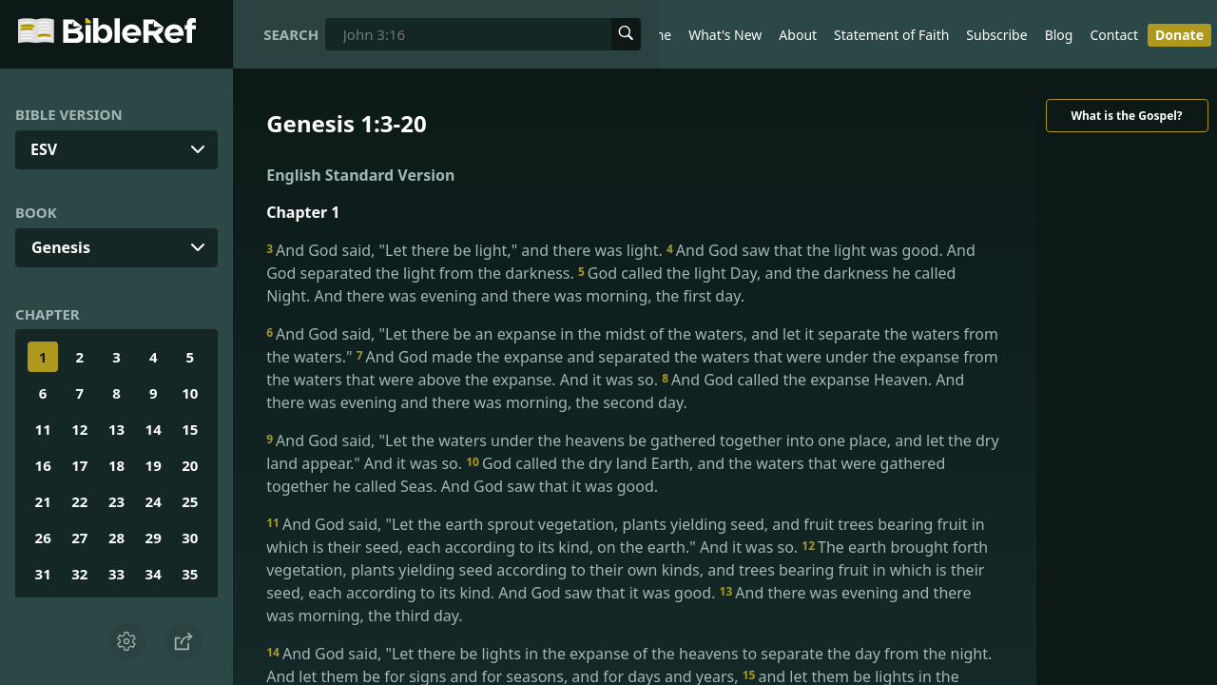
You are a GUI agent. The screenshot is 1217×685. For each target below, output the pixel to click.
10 (190, 392)
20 (190, 465)
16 (43, 465)
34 (153, 573)
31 (43, 573)
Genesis (60, 247)
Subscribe (996, 35)
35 (190, 573)
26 (43, 537)
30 (190, 537)
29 (153, 537)
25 (190, 501)
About (798, 35)
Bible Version (69, 114)
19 (153, 465)
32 (79, 573)
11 (43, 429)
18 (116, 465)
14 (153, 429)
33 (116, 573)
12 (79, 429)
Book (36, 212)
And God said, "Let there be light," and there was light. (466, 250)
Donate (1179, 35)
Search (291, 34)
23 (116, 501)
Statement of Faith (891, 35)
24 (153, 501)
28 (116, 537)
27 (79, 537)
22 (79, 501)
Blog (1059, 35)
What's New (725, 35)
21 (43, 501)
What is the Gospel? (1126, 116)
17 (79, 465)
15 (190, 429)
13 (116, 429)
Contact (1114, 35)
